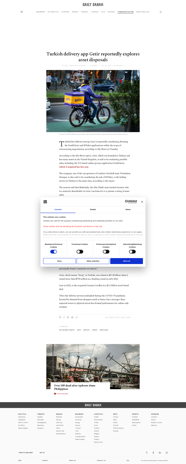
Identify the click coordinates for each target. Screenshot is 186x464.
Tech (103, 12)
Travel (96, 423)
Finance (84, 12)
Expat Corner (98, 442)
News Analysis (143, 12)
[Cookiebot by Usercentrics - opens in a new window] (127, 202)
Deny (59, 261)
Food (96, 425)
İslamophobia (60, 434)
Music (115, 420)
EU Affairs (21, 425)
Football (135, 417)
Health (96, 417)
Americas (59, 423)
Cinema (115, 417)
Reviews (115, 431)
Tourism (94, 12)
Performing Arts (118, 428)
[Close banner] (142, 202)
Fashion (96, 428)
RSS (128, 460)
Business (41, 12)
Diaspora (40, 428)
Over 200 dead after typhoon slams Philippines (76, 387)
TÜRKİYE (41, 414)
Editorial (154, 425)
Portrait (115, 425)
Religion (96, 434)
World (59, 414)
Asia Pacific (60, 425)
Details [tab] (93, 209)
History (96, 437)
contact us (101, 460)
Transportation (126, 12)
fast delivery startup (66, 330)
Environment (98, 420)
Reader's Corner (156, 423)
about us (72, 460)
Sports (135, 414)
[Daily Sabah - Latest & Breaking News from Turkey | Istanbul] (93, 4)
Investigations (41, 423)
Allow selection (93, 261)
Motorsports (136, 423)
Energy (75, 12)
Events (115, 423)
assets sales (104, 330)
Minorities (40, 425)
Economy (65, 12)
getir (79, 330)
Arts (115, 414)
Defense (111, 12)
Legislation (21, 420)
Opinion (155, 414)
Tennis (134, 425)
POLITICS (22, 414)
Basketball (135, 420)
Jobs (20, 460)
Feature (96, 439)
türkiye (94, 330)
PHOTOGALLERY (62, 394)
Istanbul (40, 417)
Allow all (126, 261)
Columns (154, 417)
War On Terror (23, 423)
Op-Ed (153, 420)
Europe (58, 420)
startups (86, 330)
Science (96, 431)
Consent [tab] (58, 209)
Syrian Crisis (60, 431)
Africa (58, 428)
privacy (45, 460)
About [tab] (128, 209)
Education (40, 420)
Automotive (53, 12)
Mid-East (59, 417)
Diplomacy (21, 417)
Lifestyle (98, 414)
